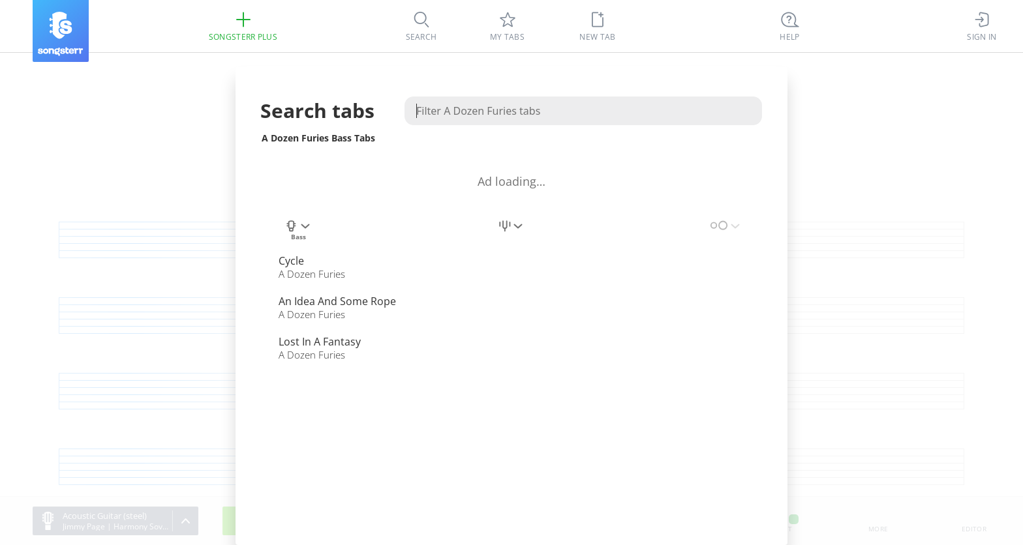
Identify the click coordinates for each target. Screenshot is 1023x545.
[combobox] (298, 233)
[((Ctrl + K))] (790, 26)
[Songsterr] (61, 31)
